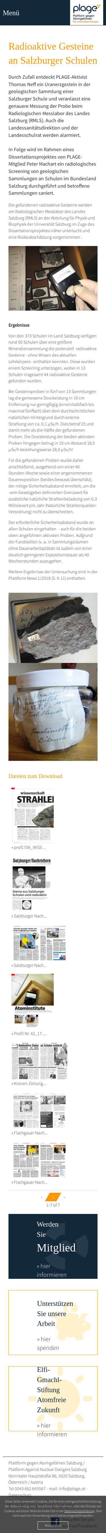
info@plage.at (72, 1488)
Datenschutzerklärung (79, 1511)
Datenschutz (19, 1495)
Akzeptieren (53, 1525)
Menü (11, 13)
